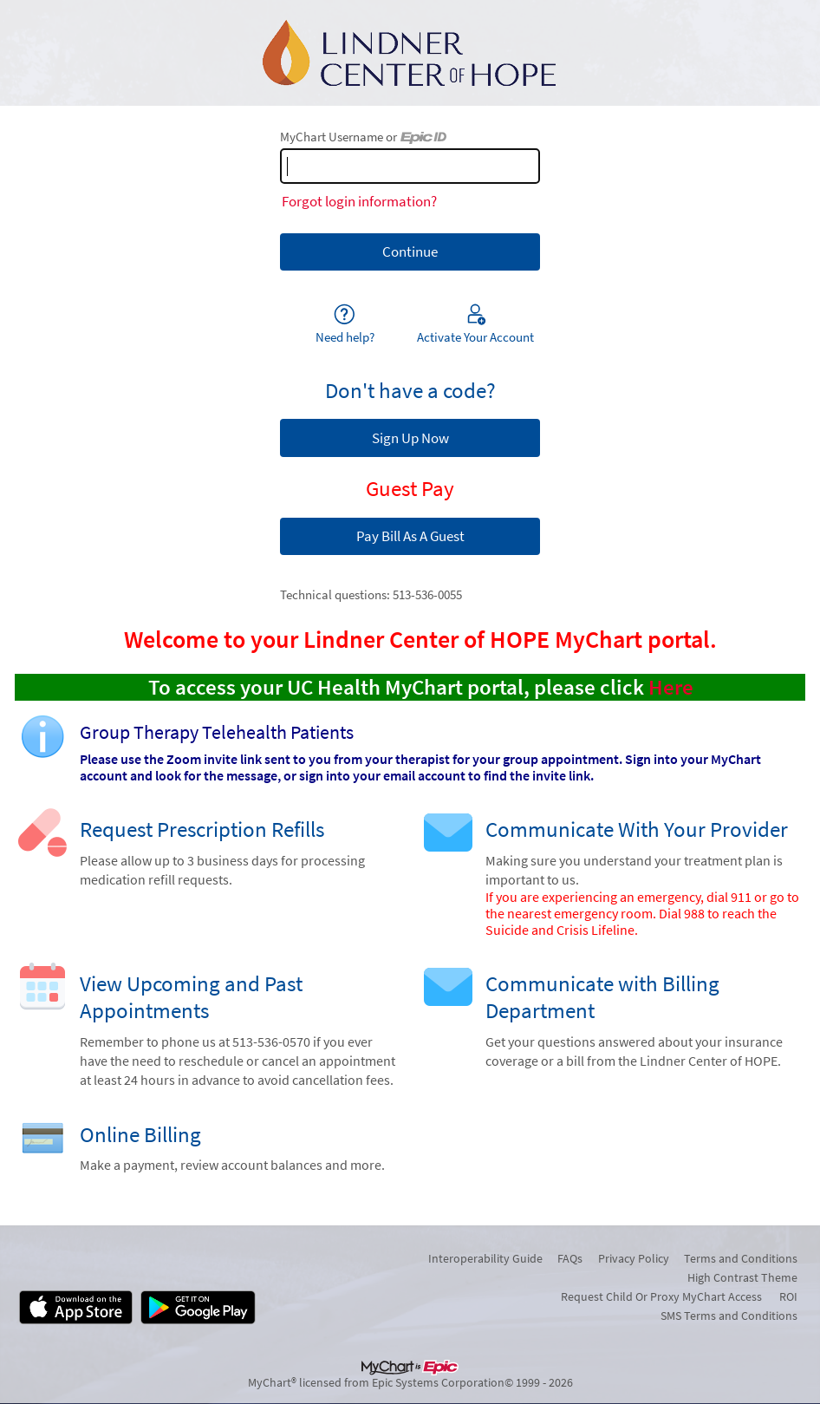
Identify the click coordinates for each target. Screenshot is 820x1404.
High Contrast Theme (742, 1277)
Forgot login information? (359, 201)
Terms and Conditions (740, 1258)
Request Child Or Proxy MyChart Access (661, 1296)
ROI (788, 1296)
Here (670, 687)
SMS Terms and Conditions (729, 1315)
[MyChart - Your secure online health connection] (410, 53)
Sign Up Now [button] (410, 437)
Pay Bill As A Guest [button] (410, 535)
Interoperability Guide (485, 1258)
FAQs (569, 1258)
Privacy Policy (633, 1258)
